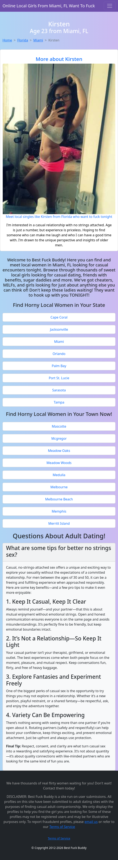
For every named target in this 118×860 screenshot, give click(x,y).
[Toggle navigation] (109, 6)
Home (7, 40)
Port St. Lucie (59, 378)
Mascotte (59, 426)
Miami (38, 40)
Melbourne (59, 487)
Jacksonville (59, 329)
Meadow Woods (59, 462)
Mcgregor (59, 438)
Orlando (59, 353)
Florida (22, 40)
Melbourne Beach (59, 499)
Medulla (59, 475)
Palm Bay (59, 366)
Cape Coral (59, 317)
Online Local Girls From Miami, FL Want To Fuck (49, 6)
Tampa (59, 402)
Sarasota (59, 390)
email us (91, 821)
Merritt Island (59, 523)
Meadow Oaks (59, 450)
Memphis (59, 511)
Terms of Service (62, 826)
